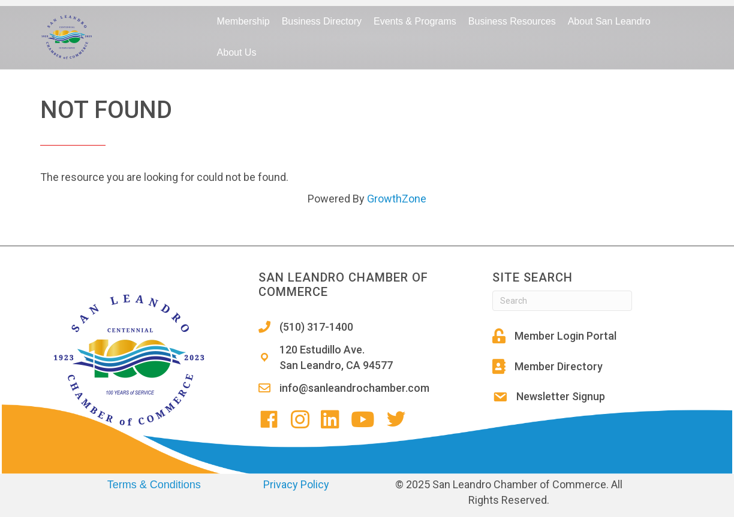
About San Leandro (609, 21)
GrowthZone (396, 198)
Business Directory (322, 21)
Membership (243, 21)
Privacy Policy (296, 484)
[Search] (562, 301)
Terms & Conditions (154, 485)
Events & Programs (415, 21)
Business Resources (512, 21)
